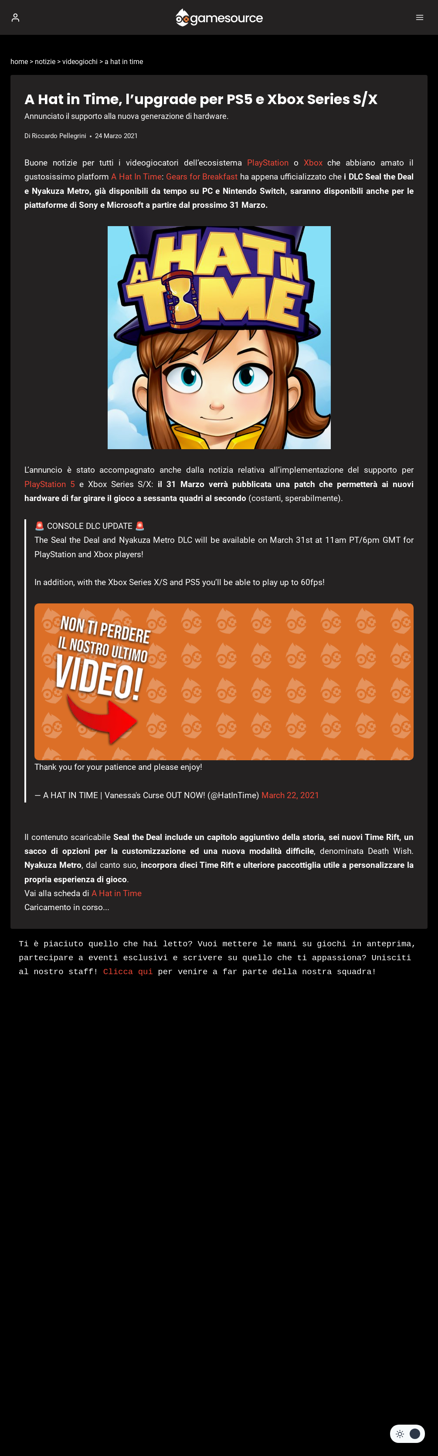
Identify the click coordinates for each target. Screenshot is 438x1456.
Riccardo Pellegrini (59, 136)
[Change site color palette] (407, 1434)
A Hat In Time (136, 177)
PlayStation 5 (49, 484)
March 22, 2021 (290, 795)
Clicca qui (128, 972)
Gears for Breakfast (202, 177)
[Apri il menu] (419, 17)
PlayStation (268, 163)
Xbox (313, 163)
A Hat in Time (117, 893)
